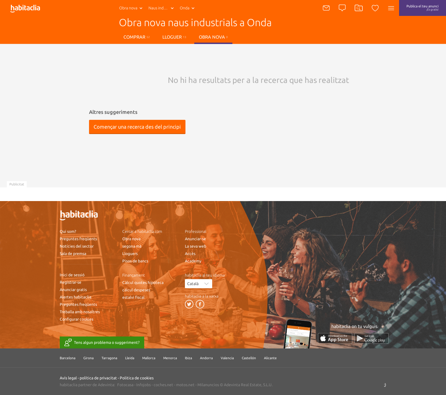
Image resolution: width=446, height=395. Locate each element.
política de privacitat (98, 378)
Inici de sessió (72, 275)
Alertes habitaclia (75, 297)
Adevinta (106, 385)
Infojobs (143, 385)
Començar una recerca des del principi (137, 126)
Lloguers (130, 253)
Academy (193, 261)
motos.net (185, 385)
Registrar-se (70, 282)
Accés (190, 253)
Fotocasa (125, 385)
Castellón (249, 358)
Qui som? (68, 231)
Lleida (129, 358)
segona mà (131, 246)
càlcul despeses (136, 290)
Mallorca (148, 358)
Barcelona (67, 358)
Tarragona (109, 358)
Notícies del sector (77, 246)
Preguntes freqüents (78, 239)
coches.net (163, 385)
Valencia (227, 358)
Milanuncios (208, 385)
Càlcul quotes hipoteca (143, 282)
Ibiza (188, 358)
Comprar (136, 36)
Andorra (206, 358)
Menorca (170, 358)
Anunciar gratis (73, 289)
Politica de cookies (137, 378)
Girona (88, 358)
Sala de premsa (73, 253)
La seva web (195, 246)
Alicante (270, 358)
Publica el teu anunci (422, 7)
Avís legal (68, 378)
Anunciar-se (195, 239)
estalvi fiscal (133, 297)
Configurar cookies (76, 319)
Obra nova (128, 8)
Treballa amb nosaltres (80, 312)
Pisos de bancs (135, 261)
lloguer (174, 36)
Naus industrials (162, 8)
